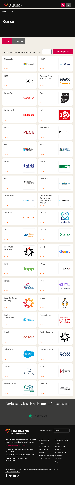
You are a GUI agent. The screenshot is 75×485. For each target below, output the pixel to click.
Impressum (58, 459)
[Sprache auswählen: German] (61, 431)
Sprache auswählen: (45, 431)
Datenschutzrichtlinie (12, 472)
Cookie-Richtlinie (44, 459)
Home (4, 11)
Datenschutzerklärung (46, 456)
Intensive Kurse (44, 446)
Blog (56, 462)
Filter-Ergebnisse (63, 52)
